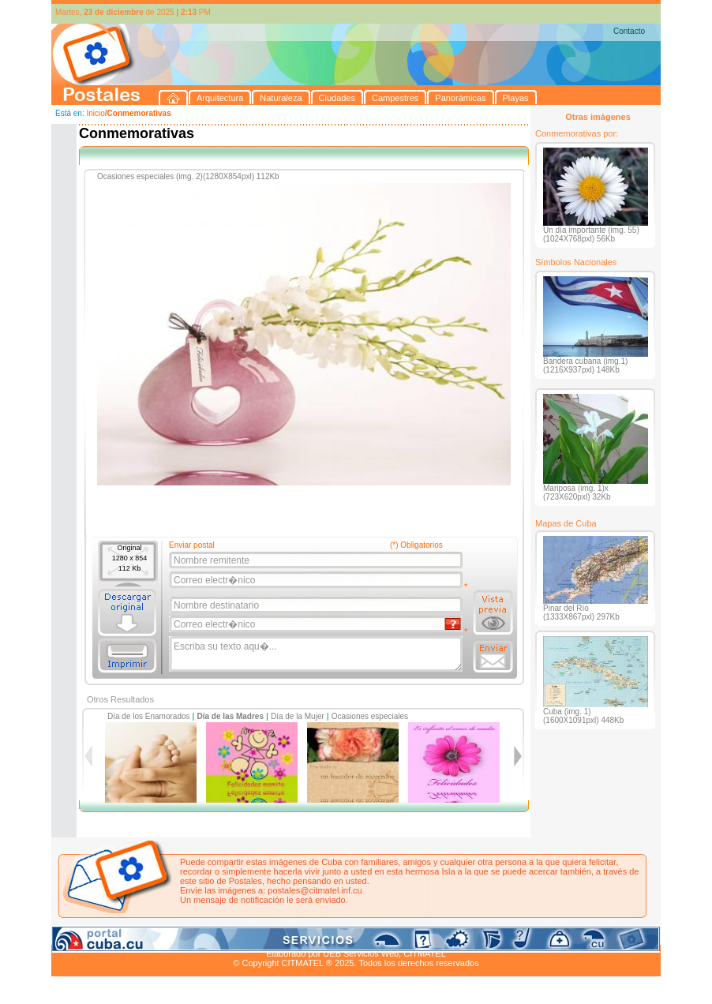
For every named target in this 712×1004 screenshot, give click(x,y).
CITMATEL (424, 953)
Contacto (629, 31)
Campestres (248, 935)
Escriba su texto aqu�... (317, 654)
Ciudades (200, 935)
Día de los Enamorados (148, 716)
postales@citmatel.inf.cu (315, 890)
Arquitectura (101, 935)
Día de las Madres (230, 716)
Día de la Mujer (297, 716)
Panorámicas (304, 935)
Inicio (95, 113)
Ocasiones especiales (370, 716)
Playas (350, 935)
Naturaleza (153, 935)
